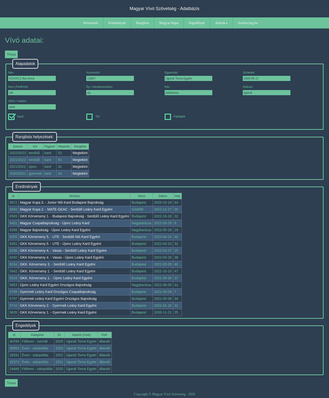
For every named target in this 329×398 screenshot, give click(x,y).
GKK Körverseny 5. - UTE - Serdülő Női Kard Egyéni (60, 237)
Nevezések (90, 23)
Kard (15, 116)
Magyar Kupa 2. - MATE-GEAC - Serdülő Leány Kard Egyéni (66, 209)
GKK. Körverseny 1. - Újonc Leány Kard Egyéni (56, 278)
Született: (266, 76)
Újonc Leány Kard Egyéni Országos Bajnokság (55, 285)
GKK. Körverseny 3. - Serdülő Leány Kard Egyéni (57, 264)
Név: (32, 76)
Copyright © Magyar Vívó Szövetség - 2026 (164, 394)
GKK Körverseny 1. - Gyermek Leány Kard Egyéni (58, 312)
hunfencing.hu (248, 23)
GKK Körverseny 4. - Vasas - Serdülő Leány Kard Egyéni (63, 250)
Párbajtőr (175, 116)
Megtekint (80, 153)
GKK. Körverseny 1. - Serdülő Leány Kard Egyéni (57, 271)
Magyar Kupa (168, 23)
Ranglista (142, 23)
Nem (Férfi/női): (32, 90)
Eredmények (117, 23)
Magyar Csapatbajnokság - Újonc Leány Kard (54, 223)
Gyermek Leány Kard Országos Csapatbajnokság (58, 292)
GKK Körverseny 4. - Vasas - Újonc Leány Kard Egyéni (62, 257)
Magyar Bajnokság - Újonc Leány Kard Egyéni (55, 230)
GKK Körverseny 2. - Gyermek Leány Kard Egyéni (58, 305)
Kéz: (188, 90)
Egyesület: (188, 76)
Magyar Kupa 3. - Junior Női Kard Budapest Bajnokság (61, 202)
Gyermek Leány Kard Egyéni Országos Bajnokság (58, 299)
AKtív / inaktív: (32, 104)
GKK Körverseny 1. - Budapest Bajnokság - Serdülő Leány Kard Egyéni (74, 216)
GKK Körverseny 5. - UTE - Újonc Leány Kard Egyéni (60, 244)
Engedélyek (197, 23)
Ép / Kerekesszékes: (110, 90)
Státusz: (266, 90)
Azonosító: (110, 76)
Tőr (93, 116)
